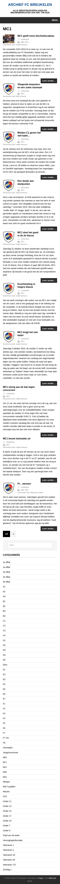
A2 (4, 591)
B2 (4, 606)
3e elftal (6, 572)
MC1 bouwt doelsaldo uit (16, 438)
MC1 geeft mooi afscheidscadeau (35, 36)
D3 (4, 650)
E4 (4, 684)
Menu (55, 20)
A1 (4, 586)
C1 (4, 621)
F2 (4, 708)
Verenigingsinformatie (13, 840)
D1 (4, 640)
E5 (4, 689)
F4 (4, 718)
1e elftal (6, 562)
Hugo (41, 878)
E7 (4, 699)
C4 (4, 635)
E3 (4, 679)
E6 (4, 694)
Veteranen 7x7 (9, 865)
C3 (4, 630)
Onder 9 (6, 830)
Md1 (5, 772)
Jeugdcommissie (10, 752)
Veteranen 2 (8, 850)
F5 (4, 723)
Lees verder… (49, 81)
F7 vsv (6, 738)
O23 (5, 796)
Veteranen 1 (8, 845)
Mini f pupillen (9, 786)
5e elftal (6, 582)
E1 (4, 669)
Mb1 (5, 757)
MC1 (27, 42)
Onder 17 (7, 816)
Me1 (5, 777)
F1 (4, 704)
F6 (4, 728)
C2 (4, 625)
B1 (4, 601)
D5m (5, 665)
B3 (4, 611)
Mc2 (5, 767)
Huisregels (8, 747)
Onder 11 (7, 801)
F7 (4, 733)
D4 (4, 655)
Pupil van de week (11, 835)
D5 (4, 660)
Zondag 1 (7, 869)
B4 (4, 616)
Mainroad (52, 878)
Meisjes (6, 782)
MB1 (22, 42)
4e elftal (6, 577)
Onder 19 (7, 821)
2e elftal (6, 567)
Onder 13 (7, 806)
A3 (4, 596)
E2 (4, 674)
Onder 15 (7, 811)
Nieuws (6, 791)
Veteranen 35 (9, 855)
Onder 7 (6, 825)
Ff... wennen (24, 483)
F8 (4, 743)
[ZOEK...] (30, 545)
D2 (4, 645)
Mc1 (5, 762)
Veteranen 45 (9, 860)
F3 (4, 713)
